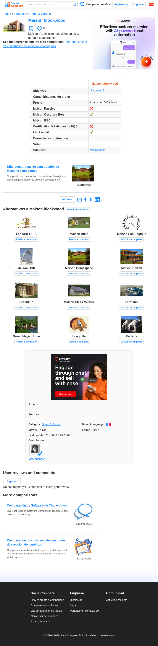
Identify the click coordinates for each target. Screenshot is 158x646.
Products (20, 13)
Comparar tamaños (98, 4)
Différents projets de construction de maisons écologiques (33, 168)
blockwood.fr (97, 90)
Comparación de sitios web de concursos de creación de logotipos (36, 542)
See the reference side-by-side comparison (33, 41)
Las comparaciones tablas (46, 610)
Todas (7, 13)
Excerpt (33, 404)
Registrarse (121, 4)
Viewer (32, 429)
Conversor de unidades (44, 616)
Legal (73, 605)
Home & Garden (40, 13)
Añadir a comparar (77, 209)
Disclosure (76, 599)
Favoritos (31, 28)
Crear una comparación (82, 5)
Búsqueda (74, 4)
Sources (33, 414)
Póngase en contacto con (85, 610)
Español (151, 4)
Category (34, 424)
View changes (36, 458)
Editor (86, 429)
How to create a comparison (47, 599)
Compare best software (44, 605)
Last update (35, 435)
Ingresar (139, 4)
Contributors (36, 440)
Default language (93, 424)
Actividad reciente (116, 599)
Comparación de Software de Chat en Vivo (37, 505)
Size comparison (40, 621)
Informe (67, 199)
